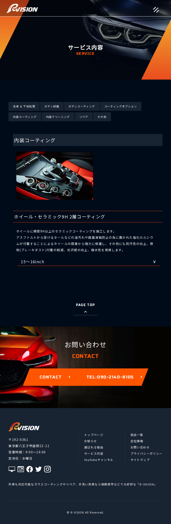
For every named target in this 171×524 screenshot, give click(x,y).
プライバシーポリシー (146, 453)
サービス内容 (93, 453)
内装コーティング (25, 117)
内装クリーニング (58, 117)
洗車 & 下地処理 (24, 106)
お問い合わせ (140, 447)
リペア (83, 117)
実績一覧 (136, 435)
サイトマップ (140, 460)
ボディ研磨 (52, 106)
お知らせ (90, 441)
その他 (102, 117)
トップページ (93, 435)
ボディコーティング (82, 106)
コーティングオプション (120, 106)
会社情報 (136, 441)
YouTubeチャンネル (99, 460)
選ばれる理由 (93, 447)
